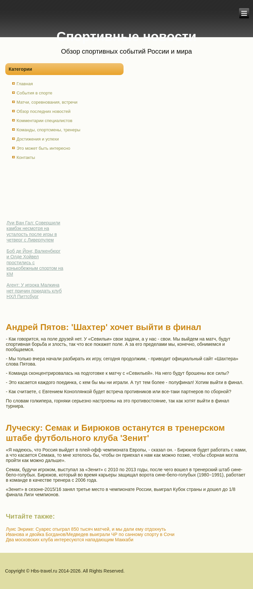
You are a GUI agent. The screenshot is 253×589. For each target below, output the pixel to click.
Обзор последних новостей (43, 111)
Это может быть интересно (43, 148)
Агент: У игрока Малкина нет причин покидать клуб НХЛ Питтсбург (34, 290)
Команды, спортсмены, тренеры (48, 129)
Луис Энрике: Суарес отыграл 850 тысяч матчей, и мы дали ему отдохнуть (86, 529)
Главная (24, 83)
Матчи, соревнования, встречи (46, 102)
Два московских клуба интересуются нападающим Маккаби (69, 539)
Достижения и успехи (37, 139)
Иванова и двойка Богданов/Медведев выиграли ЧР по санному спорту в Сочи (90, 534)
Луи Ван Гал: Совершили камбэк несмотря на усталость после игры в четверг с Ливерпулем (33, 231)
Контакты (25, 157)
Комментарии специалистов (44, 120)
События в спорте (34, 92)
